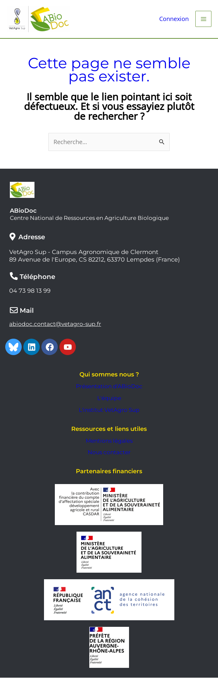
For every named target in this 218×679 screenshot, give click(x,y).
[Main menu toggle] (203, 19)
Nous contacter (109, 453)
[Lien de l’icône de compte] (174, 20)
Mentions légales (109, 442)
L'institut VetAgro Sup (109, 411)
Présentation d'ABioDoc (109, 387)
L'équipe (109, 399)
